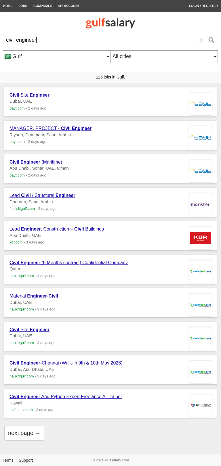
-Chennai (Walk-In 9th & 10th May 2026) (65, 362)
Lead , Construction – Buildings (56, 229)
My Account (69, 5)
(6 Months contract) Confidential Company (68, 262)
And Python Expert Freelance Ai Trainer (65, 396)
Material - (33, 296)
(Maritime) (35, 162)
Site (29, 95)
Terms (8, 460)
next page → (24, 433)
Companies (42, 5)
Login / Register (203, 5)
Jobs (23, 5)
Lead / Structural (42, 195)
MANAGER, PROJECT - (50, 128)
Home (8, 5)
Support (26, 460)
